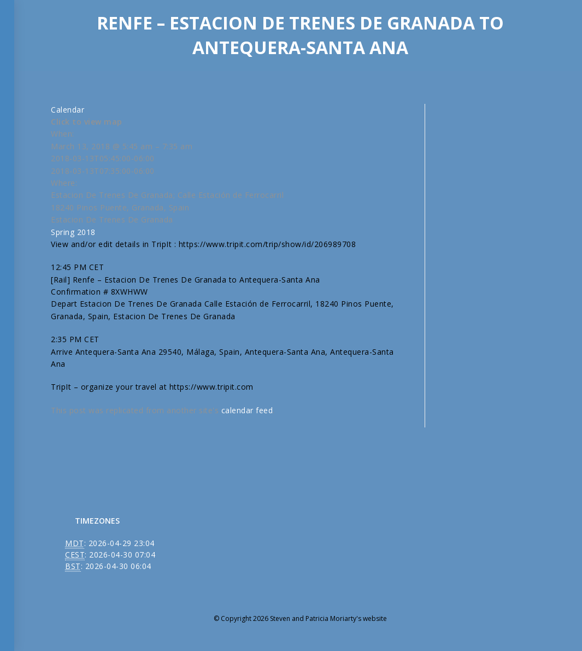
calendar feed (247, 410)
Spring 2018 (73, 232)
